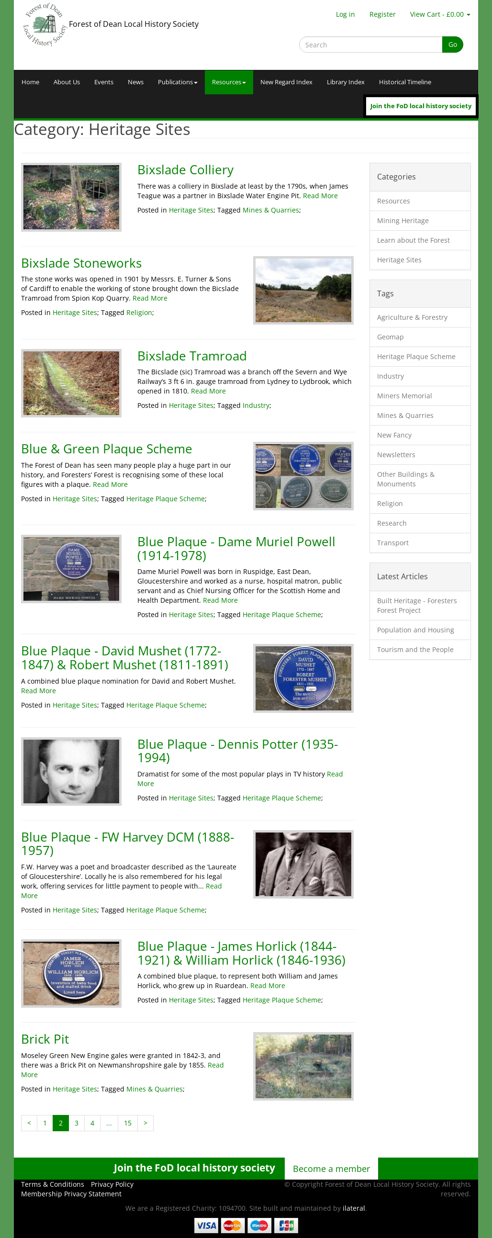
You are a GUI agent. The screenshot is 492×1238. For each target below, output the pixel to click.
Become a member (331, 1168)
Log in (345, 14)
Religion (139, 312)
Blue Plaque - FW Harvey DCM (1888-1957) (127, 843)
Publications (178, 82)
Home (30, 82)
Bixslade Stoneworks (81, 262)
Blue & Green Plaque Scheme (106, 448)
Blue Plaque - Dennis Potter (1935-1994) (237, 750)
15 (128, 1122)
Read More (320, 195)
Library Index (346, 82)
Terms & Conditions (52, 1184)
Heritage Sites (191, 209)
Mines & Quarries (271, 209)
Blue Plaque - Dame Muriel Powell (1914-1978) (236, 548)
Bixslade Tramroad (192, 355)
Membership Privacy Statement (71, 1193)
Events (103, 82)
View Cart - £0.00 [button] (440, 14)
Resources (229, 82)
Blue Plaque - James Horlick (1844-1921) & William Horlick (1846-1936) (241, 952)
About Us (67, 82)
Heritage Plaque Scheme (165, 498)
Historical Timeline (405, 82)
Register (382, 14)
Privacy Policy (112, 1184)
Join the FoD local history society (420, 106)
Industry (256, 405)
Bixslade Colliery (185, 169)
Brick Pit (45, 1038)
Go (452, 44)
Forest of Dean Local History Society (134, 24)
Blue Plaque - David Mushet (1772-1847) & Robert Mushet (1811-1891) (124, 657)
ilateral (354, 1208)
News (136, 82)
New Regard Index (286, 82)
